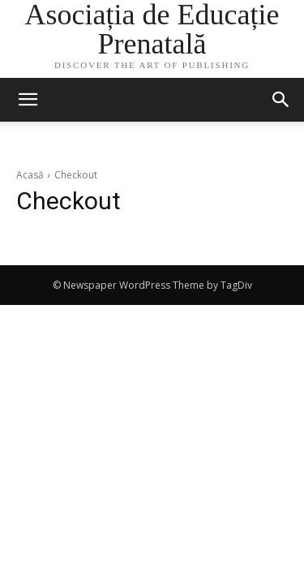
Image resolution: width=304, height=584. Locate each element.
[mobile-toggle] (28, 100)
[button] (281, 100)
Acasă (30, 175)
